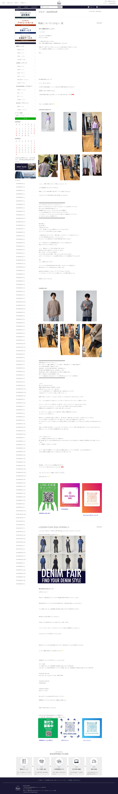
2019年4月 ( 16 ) (20, 455)
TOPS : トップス (21, 56)
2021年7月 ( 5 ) (20, 361)
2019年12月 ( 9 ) (20, 427)
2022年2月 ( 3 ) (20, 336)
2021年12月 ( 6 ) (20, 343)
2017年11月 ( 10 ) (21, 514)
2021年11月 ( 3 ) (20, 347)
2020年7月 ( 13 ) (20, 402)
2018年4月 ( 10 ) (20, 496)
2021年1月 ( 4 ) (20, 382)
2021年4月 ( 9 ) (20, 371)
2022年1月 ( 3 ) (20, 340)
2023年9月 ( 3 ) (20, 270)
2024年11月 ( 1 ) (20, 221)
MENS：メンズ (20, 106)
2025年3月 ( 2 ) (20, 211)
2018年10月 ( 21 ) (21, 476)
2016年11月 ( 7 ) (20, 556)
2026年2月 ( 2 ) (20, 187)
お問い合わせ (76, 780)
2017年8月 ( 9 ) (20, 524)
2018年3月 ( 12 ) (20, 500)
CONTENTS (34, 7)
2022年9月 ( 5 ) (20, 312)
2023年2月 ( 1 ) (20, 295)
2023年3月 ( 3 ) (20, 291)
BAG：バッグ (20, 93)
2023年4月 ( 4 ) (20, 288)
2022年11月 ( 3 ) (20, 305)
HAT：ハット (20, 96)
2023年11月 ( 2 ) (20, 263)
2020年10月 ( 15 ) (21, 392)
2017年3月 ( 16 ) (20, 542)
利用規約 (70, 780)
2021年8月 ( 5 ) (20, 357)
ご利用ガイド (23, 2)
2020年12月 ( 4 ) (20, 385)
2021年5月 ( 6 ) (20, 368)
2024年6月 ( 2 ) (20, 239)
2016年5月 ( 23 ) (20, 577)
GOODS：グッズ (21, 99)
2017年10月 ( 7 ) (20, 517)
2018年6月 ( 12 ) (20, 489)
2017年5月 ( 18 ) (20, 535)
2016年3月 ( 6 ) (20, 583)
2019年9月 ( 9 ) (20, 437)
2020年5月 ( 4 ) (20, 409)
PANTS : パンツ (20, 53)
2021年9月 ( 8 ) (20, 354)
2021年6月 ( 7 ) (20, 364)
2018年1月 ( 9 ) (20, 507)
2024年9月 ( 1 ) (20, 228)
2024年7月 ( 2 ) (20, 235)
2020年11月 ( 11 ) (21, 389)
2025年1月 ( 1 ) (20, 214)
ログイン (105, 3)
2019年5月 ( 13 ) (20, 451)
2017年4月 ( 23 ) (20, 538)
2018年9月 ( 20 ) (20, 479)
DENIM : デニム (20, 49)
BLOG (3, 2)
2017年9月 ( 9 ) (20, 521)
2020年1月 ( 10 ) (20, 423)
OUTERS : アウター (21, 59)
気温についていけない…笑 (50, 23)
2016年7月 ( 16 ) (20, 570)
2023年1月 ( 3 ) (20, 298)
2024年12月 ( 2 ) (20, 218)
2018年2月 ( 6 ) (20, 503)
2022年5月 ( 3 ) (20, 326)
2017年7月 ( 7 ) (20, 528)
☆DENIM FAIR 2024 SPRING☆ (53, 527)
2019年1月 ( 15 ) (20, 465)
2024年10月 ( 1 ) (20, 225)
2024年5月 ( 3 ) (20, 242)
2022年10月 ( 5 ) (20, 308)
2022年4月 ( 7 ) (20, 329)
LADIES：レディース (22, 109)
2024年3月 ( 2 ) (20, 249)
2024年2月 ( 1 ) (20, 253)
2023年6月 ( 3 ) (20, 281)
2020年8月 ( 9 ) (20, 399)
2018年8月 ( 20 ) (20, 483)
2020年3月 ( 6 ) (20, 416)
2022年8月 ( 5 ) (20, 315)
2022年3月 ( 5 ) (20, 333)
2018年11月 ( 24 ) (21, 472)
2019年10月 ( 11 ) (21, 434)
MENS (19, 7)
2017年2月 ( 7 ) (20, 545)
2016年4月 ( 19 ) (20, 580)
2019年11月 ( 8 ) (20, 430)
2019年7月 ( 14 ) (20, 444)
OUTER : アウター (21, 83)
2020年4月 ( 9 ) (20, 413)
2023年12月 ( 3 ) (20, 260)
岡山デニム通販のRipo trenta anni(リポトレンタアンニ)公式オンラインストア (39, 790)
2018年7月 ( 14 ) (20, 486)
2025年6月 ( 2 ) (20, 204)
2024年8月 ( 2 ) (20, 232)
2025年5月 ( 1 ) (20, 207)
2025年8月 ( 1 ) (20, 197)
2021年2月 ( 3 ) (20, 378)
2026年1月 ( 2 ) (20, 190)
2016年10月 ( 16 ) (21, 559)
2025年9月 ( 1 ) (20, 194)
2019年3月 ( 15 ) (20, 458)
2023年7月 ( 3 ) (20, 277)
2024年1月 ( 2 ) (20, 256)
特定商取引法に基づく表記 (51, 780)
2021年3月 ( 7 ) (20, 375)
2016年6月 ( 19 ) (20, 573)
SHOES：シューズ (21, 89)
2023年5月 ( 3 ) (20, 284)
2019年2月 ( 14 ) (20, 462)
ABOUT (16, 2)
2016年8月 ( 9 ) (20, 566)
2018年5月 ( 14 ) (20, 493)
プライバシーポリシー (62, 780)
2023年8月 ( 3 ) (20, 274)
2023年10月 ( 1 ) (20, 267)
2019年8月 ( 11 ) (20, 441)
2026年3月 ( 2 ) (20, 183)
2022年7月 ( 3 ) (20, 319)
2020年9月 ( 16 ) (20, 395)
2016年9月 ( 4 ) (20, 563)
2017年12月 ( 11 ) (21, 510)
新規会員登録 (112, 3)
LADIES (26, 7)
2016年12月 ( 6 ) (20, 552)
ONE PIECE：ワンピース (22, 79)
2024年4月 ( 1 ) (20, 246)
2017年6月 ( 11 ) (20, 531)
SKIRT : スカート (21, 72)
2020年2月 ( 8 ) (20, 420)
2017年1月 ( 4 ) (20, 549)
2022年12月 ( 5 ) (20, 301)
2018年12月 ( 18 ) (21, 469)
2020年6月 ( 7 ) (20, 406)
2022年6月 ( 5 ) (20, 322)
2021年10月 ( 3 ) (20, 350)
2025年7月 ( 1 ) (20, 201)
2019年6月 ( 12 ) (20, 448)
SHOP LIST (10, 2)
